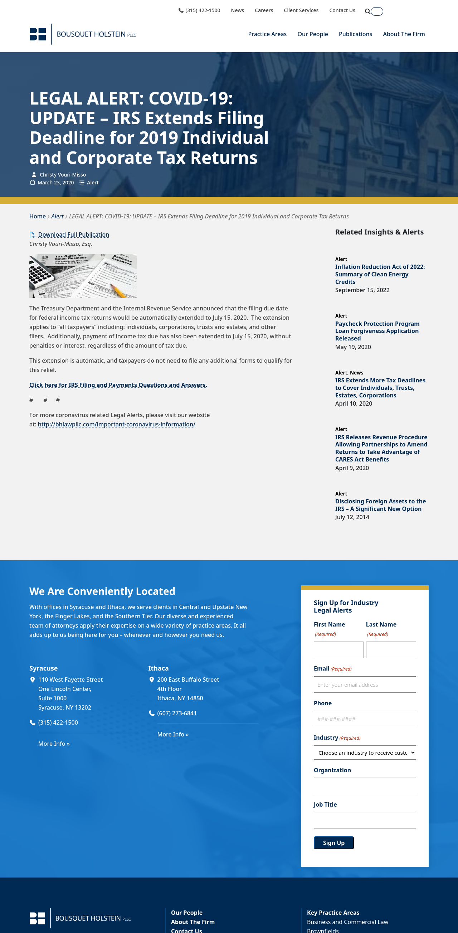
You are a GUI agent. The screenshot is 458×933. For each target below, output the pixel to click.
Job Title (325, 804)
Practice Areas (267, 34)
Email (333, 668)
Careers (264, 10)
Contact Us (342, 10)
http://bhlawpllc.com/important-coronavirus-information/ (116, 424)
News (237, 10)
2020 (68, 182)
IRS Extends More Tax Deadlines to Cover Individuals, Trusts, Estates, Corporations (380, 387)
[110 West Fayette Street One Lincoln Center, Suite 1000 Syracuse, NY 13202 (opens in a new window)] (89, 693)
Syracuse (43, 668)
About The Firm (404, 34)
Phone (323, 703)
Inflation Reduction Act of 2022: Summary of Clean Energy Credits (380, 274)
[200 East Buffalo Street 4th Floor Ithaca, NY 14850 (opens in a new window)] (208, 689)
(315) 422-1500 (199, 10)
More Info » (54, 744)
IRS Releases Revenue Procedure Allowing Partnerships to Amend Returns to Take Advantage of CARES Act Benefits (381, 448)
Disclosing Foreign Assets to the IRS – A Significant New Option (380, 505)
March (45, 182)
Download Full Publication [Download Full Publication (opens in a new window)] (73, 234)
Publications (355, 34)
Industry (337, 738)
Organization (332, 770)
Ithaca (158, 668)
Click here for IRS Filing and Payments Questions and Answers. (118, 385)
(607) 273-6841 (177, 713)
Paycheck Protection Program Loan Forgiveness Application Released (377, 331)
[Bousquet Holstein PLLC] (83, 34)
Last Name (381, 629)
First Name (329, 629)
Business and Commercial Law (347, 922)
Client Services (301, 10)
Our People (312, 34)
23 (57, 182)
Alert (92, 182)
